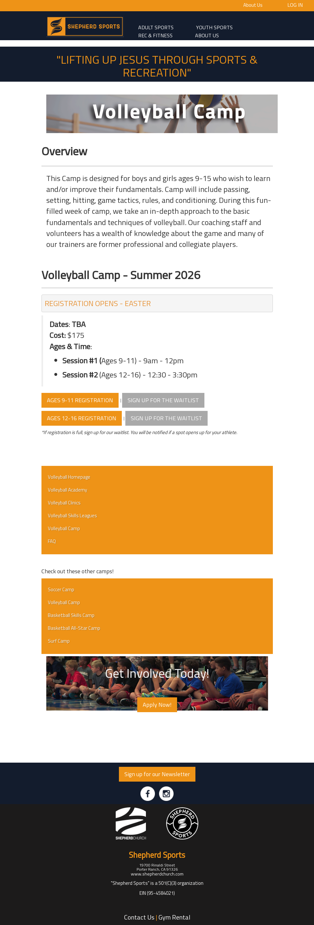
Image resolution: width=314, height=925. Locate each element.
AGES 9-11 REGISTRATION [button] (80, 400)
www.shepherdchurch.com (157, 873)
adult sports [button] (156, 27)
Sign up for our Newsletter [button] (157, 774)
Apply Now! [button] (157, 704)
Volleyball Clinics (64, 502)
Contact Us (139, 917)
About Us (253, 5)
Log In (295, 4)
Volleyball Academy (67, 490)
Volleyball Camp (64, 528)
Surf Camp (59, 641)
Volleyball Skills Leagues (72, 515)
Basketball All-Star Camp (74, 628)
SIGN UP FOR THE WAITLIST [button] (163, 400)
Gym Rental (174, 917)
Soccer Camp (61, 589)
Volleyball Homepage (69, 477)
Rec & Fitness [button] (155, 35)
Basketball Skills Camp (71, 615)
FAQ (52, 541)
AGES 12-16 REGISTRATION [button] (81, 418)
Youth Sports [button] (214, 27)
